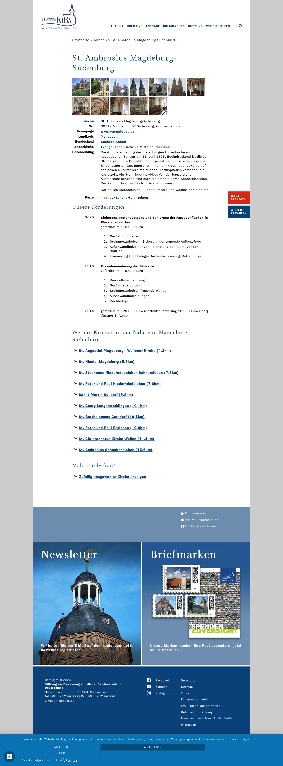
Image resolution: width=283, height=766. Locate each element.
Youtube (161, 687)
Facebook (163, 680)
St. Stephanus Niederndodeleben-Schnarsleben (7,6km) (129, 372)
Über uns (135, 26)
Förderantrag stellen (195, 699)
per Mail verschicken (199, 520)
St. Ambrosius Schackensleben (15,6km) (116, 450)
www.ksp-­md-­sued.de (118, 131)
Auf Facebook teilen (198, 526)
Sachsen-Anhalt (114, 142)
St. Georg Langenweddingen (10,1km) (113, 406)
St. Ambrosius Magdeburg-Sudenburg (144, 40)
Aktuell (117, 26)
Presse (186, 693)
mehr (241, 753)
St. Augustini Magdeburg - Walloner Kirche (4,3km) (125, 350)
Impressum (189, 724)
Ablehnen (60, 753)
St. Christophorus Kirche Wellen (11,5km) (116, 439)
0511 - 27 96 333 (64, 696)
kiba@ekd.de (65, 700)
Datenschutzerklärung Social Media (207, 718)
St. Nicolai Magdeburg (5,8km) (107, 361)
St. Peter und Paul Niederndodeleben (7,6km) (120, 383)
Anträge (153, 26)
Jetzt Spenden (238, 197)
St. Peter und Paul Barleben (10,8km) (113, 428)
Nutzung (195, 26)
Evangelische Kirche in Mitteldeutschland (135, 147)
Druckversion (193, 513)
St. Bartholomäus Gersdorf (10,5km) (112, 417)
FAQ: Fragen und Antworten (201, 705)
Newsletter (189, 680)
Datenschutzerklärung (197, 712)
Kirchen (100, 40)
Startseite (80, 40)
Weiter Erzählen (239, 211)
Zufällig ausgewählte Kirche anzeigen (112, 476)
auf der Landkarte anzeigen (125, 198)
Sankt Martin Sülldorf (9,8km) (106, 394)
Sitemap (187, 687)
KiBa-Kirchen (174, 26)
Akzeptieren (150, 753)
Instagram (163, 693)
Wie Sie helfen (218, 26)
